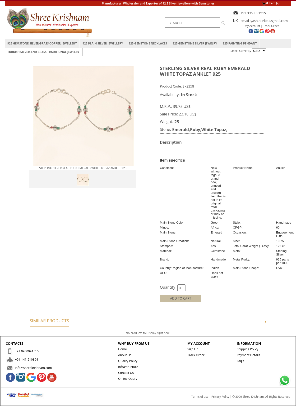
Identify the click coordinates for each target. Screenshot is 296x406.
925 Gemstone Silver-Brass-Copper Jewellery (42, 43)
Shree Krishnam (253, 397)
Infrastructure (128, 367)
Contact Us (126, 373)
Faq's (240, 361)
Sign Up (192, 349)
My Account (252, 26)
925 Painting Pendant (240, 43)
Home (122, 349)
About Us (124, 355)
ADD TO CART (180, 298)
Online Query (127, 378)
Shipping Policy (247, 349)
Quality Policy (127, 361)
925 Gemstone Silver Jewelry (195, 43)
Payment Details (248, 355)
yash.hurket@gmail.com (269, 20)
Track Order (271, 26)
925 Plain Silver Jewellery (103, 43)
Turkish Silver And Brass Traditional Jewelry (43, 52)
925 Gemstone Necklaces (148, 43)
